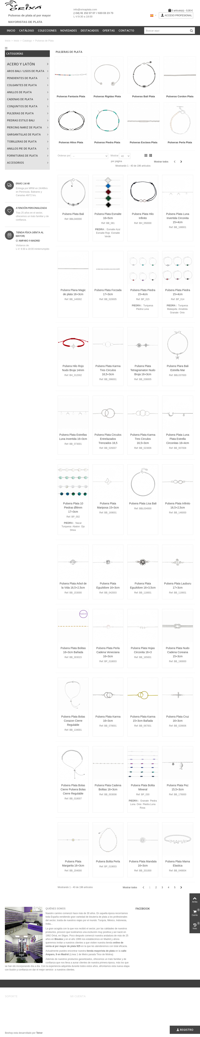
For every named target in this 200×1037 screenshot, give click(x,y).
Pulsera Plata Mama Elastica (177, 863)
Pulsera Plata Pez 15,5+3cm (177, 787)
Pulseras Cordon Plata (179, 96)
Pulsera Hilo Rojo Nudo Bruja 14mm (73, 368)
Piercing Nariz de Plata (24, 127)
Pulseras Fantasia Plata (71, 96)
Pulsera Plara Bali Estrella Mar (177, 368)
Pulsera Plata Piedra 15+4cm (142, 292)
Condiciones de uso (18, 1007)
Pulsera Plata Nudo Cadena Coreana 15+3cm (177, 652)
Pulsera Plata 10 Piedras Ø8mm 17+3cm (73, 507)
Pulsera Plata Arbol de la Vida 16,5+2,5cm (73, 585)
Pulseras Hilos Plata (71, 142)
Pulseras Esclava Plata (143, 142)
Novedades (68, 30)
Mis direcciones (81, 1011)
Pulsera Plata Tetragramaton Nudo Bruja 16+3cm (142, 370)
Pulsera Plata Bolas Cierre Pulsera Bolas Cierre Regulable (73, 789)
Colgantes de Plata (22, 85)
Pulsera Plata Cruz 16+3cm (177, 718)
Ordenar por (64, 155)
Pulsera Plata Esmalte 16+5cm (108, 216)
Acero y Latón (21, 64)
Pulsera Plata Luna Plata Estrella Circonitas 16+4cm (177, 439)
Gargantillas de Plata (24, 134)
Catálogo (26, 30)
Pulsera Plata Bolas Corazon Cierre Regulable (73, 720)
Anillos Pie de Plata (21, 148)
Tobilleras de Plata (22, 141)
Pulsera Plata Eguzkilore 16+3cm (108, 585)
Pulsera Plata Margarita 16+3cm (73, 863)
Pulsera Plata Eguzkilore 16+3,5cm (143, 585)
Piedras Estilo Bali (21, 120)
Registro (184, 1030)
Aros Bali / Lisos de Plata (25, 71)
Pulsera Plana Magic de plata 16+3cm (73, 292)
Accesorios (15, 162)
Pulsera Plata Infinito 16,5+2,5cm (177, 505)
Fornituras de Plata (22, 155)
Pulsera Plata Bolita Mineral (143, 787)
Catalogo (27, 40)
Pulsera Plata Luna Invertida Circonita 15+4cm (177, 218)
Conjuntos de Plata (22, 106)
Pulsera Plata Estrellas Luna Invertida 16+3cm (73, 436)
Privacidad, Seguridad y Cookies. (24, 1015)
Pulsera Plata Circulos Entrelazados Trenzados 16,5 (108, 439)
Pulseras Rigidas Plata (107, 96)
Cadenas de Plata (20, 99)
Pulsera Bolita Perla (108, 861)
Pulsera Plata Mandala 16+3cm (143, 863)
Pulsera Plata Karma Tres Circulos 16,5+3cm (108, 370)
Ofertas (109, 30)
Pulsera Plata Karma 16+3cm (108, 718)
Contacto (126, 30)
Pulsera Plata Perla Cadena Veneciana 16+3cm (108, 652)
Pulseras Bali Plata (143, 96)
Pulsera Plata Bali (73, 214)
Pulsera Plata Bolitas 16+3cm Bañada (73, 650)
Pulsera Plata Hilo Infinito (143, 216)
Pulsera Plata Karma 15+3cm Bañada (142, 718)
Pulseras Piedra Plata (107, 142)
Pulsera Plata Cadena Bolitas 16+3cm (108, 787)
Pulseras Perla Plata (180, 142)
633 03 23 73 (105, 13)
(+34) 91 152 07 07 (84, 13)
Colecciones (47, 30)
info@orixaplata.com (85, 9)
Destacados (90, 30)
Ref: (66, 219)
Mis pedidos (79, 1007)
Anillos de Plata (19, 92)
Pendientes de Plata (22, 78)
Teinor (39, 1033)
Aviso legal (13, 1003)
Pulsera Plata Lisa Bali (142, 503)
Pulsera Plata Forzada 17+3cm (108, 292)
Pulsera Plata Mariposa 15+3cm (108, 505)
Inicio (11, 30)
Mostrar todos (161, 161)
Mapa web (13, 1019)
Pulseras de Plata (20, 113)
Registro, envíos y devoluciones (24, 1011)
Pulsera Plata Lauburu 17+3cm (177, 585)
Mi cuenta (78, 1003)
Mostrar (115, 155)
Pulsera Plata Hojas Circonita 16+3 (143, 650)
